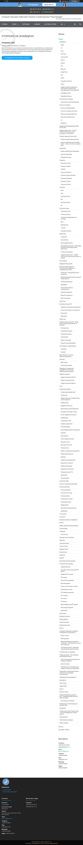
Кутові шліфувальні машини (68, 414)
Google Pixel (64, 72)
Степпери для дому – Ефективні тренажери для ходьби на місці (70, 648)
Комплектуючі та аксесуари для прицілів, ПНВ (68, 704)
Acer (62, 193)
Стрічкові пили (65, 448)
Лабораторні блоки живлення (68, 677)
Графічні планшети (65, 374)
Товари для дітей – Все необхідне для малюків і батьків (69, 655)
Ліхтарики (62, 531)
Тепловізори (63, 514)
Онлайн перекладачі (66, 281)
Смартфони (63, 42)
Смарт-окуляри (64, 723)
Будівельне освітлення (67, 469)
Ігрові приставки (64, 481)
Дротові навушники (66, 154)
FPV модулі (64, 577)
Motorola (63, 69)
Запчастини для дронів (67, 580)
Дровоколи (64, 475)
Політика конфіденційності (51, 843)
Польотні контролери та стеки (69, 586)
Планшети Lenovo (66, 163)
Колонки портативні (66, 365)
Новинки (37, 24)
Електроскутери (65, 496)
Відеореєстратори (65, 616)
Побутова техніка (64, 208)
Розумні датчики (64, 543)
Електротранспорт (65, 487)
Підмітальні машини (66, 466)
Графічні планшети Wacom (68, 383)
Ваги (62, 222)
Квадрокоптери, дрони (66, 263)
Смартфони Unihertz (66, 81)
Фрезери (63, 432)
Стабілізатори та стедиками (67, 652)
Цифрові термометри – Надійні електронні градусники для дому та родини (71, 256)
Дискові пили (64, 436)
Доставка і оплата (50, 24)
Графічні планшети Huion (68, 380)
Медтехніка (63, 234)
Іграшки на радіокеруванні (68, 343)
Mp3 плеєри (64, 362)
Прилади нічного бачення (67, 537)
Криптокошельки (65, 298)
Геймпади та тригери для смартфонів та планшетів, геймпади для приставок (67, 370)
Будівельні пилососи (66, 405)
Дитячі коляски (65, 664)
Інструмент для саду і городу (69, 411)
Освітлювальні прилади (66, 720)
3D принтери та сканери (66, 99)
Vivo (62, 75)
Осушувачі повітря (66, 231)
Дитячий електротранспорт (68, 508)
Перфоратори (65, 402)
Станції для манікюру (67, 252)
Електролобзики (65, 426)
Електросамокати (66, 490)
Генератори (64, 395)
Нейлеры (63, 457)
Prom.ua (50, 841)
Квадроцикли (64, 505)
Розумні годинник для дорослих (70, 139)
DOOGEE (63, 169)
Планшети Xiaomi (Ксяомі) (68, 175)
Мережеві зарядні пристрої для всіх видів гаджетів (71, 277)
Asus (62, 190)
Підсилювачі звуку (66, 157)
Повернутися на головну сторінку (18, 58)
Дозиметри (63, 708)
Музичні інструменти (66, 295)
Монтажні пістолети (66, 445)
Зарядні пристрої (65, 567)
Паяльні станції (64, 692)
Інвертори (62, 555)
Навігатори (63, 319)
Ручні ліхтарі (64, 534)
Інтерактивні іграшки (66, 331)
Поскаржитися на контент (38, 843)
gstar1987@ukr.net (63, 751)
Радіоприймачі (64, 619)
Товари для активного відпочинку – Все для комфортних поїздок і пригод (69, 712)
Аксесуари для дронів (67, 607)
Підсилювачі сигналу (66, 589)
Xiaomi (63, 60)
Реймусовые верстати (67, 454)
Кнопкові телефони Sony (68, 117)
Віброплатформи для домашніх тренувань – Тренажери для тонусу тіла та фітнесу (71, 643)
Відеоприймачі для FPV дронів (69, 604)
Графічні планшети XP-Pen (68, 377)
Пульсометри (64, 240)
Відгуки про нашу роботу (10, 791)
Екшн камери (63, 261)
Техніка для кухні (65, 211)
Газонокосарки (65, 478)
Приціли (62, 558)
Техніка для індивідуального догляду (69, 218)
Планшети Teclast (66, 181)
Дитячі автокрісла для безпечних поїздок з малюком (70, 660)
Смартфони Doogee (66, 96)
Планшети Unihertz (66, 172)
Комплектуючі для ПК (66, 304)
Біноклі (61, 628)
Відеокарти (64, 316)
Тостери (63, 228)
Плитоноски (63, 613)
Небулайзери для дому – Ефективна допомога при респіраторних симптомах (71, 247)
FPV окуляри (64, 595)
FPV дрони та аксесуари (66, 563)
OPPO (62, 78)
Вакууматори (64, 225)
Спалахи (63, 352)
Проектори (63, 301)
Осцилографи (63, 528)
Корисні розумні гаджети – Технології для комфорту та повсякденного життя (67, 268)
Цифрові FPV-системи (67, 574)
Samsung (63, 54)
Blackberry (63, 123)
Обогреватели (64, 717)
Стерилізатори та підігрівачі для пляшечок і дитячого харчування (70, 667)
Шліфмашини (64, 417)
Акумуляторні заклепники (68, 460)
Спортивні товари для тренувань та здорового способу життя (69, 631)
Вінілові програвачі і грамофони (68, 519)
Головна (4, 24)
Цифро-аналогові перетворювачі (69, 525)
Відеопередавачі (65, 583)
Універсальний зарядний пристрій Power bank (69, 126)
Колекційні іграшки (66, 334)
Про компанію (7, 790)
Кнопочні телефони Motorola (69, 114)
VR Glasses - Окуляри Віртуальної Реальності (70, 273)
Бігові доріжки (65, 638)
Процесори (64, 313)
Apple (62, 45)
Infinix (62, 84)
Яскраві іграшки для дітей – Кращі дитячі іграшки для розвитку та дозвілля (69, 323)
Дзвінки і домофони (66, 292)
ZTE (62, 66)
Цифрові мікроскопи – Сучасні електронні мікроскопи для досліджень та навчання (68, 132)
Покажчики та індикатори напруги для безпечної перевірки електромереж (69, 673)
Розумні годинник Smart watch (68, 136)
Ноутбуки (62, 187)
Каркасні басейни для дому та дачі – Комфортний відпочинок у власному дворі (69, 696)
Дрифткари (64, 511)
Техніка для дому (65, 214)
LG (61, 48)
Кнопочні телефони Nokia (68, 108)
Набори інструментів (66, 423)
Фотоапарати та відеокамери (68, 346)
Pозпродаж (26, 24)
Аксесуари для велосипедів (67, 561)
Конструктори (65, 328)
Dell (62, 199)
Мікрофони (64, 284)
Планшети (62, 160)
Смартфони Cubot (66, 93)
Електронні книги (64, 622)
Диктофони (63, 680)
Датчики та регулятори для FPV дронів (70, 570)
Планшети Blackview (66, 178)
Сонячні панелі (64, 546)
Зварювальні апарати (67, 463)
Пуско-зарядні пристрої (67, 439)
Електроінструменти (65, 389)
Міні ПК (62, 522)
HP (61, 205)
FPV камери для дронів (67, 592)
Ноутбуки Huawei (65, 202)
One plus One (64, 57)
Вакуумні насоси (65, 442)
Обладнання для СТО (67, 472)
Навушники (63, 148)
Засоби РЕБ (64, 610)
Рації (61, 386)
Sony (62, 51)
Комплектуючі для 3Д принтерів (70, 102)
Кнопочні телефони (65, 105)
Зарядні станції (64, 549)
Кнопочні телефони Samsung (69, 111)
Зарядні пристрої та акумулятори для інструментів (70, 398)
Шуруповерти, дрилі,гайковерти (70, 408)
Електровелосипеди (66, 493)
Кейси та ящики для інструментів (70, 451)
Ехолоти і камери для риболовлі (68, 484)
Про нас (60, 726)
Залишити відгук (48, 12)
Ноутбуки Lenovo (65, 196)
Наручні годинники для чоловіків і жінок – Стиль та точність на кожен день (71, 144)
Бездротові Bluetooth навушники (70, 151)
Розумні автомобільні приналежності (67, 288)
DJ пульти (62, 516)
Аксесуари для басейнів (67, 700)
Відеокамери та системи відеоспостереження (66, 355)
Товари (14, 24)
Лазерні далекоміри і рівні (68, 392)
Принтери (62, 540)
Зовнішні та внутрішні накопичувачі (71, 307)
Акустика (62, 359)
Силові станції (65, 635)
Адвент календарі (66, 340)
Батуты (62, 689)
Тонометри (64, 237)
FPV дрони (64, 601)
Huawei (63, 63)
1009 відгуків (65, 1)
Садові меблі (63, 686)
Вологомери (63, 683)
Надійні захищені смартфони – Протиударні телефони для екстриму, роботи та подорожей (70, 88)
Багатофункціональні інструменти (70, 430)
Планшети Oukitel (65, 166)
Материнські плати (65, 625)
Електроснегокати (66, 502)
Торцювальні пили (66, 420)
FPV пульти (64, 598)
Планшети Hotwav (66, 184)
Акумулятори (63, 552)
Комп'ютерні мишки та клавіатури (70, 310)
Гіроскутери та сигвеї (67, 499)
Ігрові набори (64, 337)
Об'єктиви (63, 349)
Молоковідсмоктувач (67, 243)
